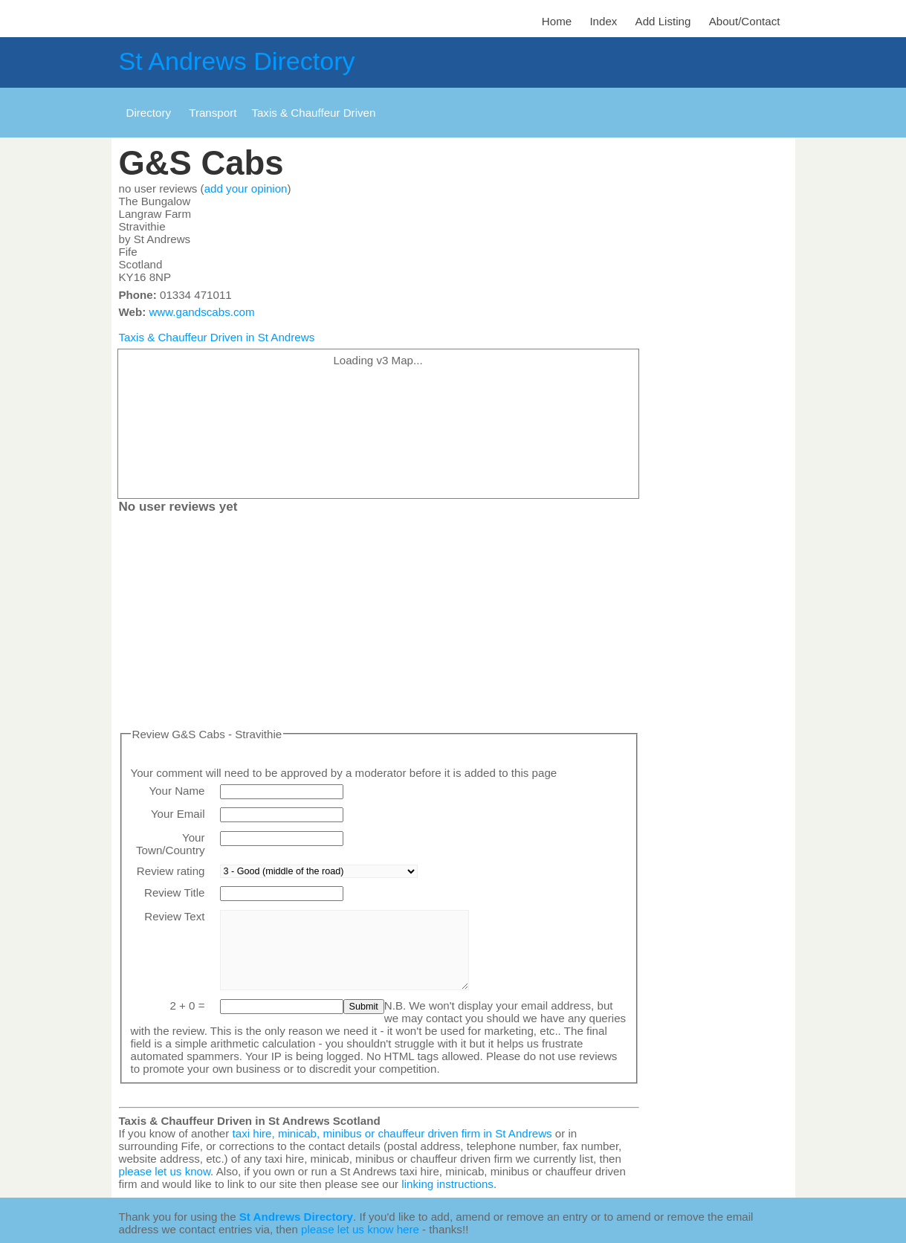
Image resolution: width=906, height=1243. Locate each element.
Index (603, 21)
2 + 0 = (186, 1005)
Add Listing (663, 21)
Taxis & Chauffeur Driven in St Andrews (217, 337)
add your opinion (246, 188)
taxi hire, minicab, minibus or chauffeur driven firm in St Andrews (392, 1133)
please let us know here (360, 1229)
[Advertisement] (379, 624)
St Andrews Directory (237, 61)
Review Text (174, 916)
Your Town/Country (170, 843)
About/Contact (744, 21)
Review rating (171, 871)
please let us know (165, 1171)
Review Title (174, 892)
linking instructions (447, 1184)
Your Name (176, 790)
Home (557, 21)
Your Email (178, 813)
